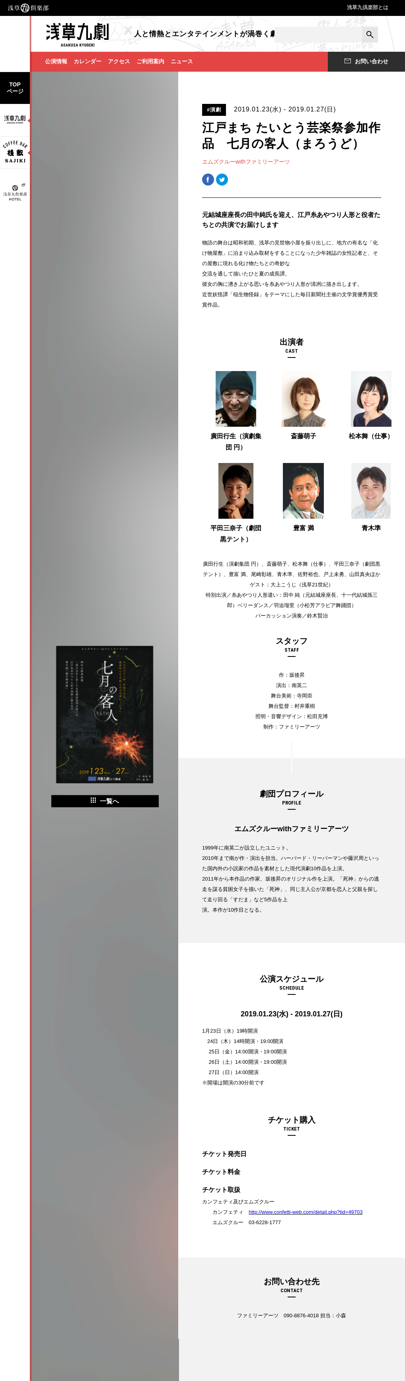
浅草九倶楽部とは (367, 7)
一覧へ (105, 800)
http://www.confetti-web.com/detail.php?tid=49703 (306, 1212)
